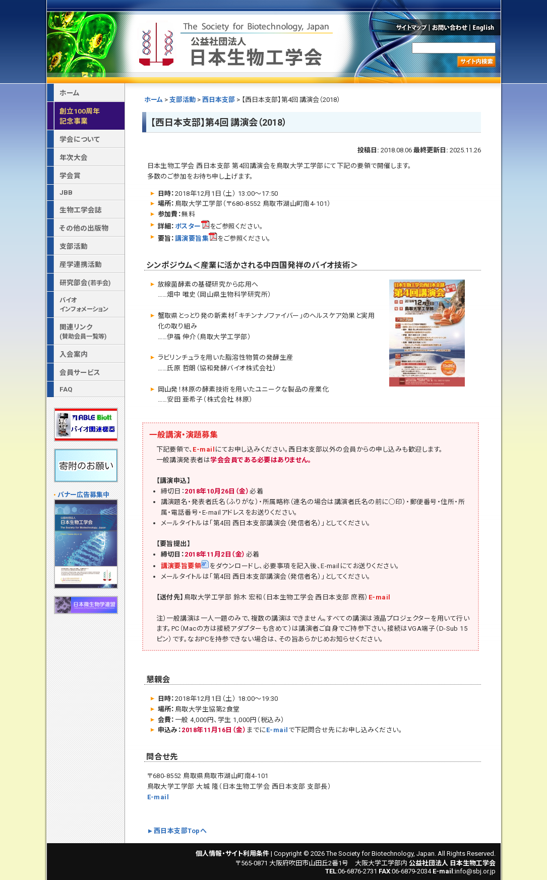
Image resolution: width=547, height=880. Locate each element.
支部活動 (182, 99)
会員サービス (79, 372)
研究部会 (84, 283)
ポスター (192, 226)
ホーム (153, 99)
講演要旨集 (196, 238)
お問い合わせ (450, 27)
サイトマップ (410, 27)
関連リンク (82, 331)
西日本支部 (218, 99)
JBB (66, 192)
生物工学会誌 (80, 210)
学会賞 (70, 176)
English (486, 27)
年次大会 (73, 157)
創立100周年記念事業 (79, 116)
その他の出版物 (83, 228)
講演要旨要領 (185, 566)
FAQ (66, 389)
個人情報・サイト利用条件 (232, 853)
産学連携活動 (80, 264)
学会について (79, 139)
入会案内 (73, 354)
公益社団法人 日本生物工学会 (237, 42)
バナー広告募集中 (83, 495)
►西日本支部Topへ (177, 831)
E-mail (204, 449)
